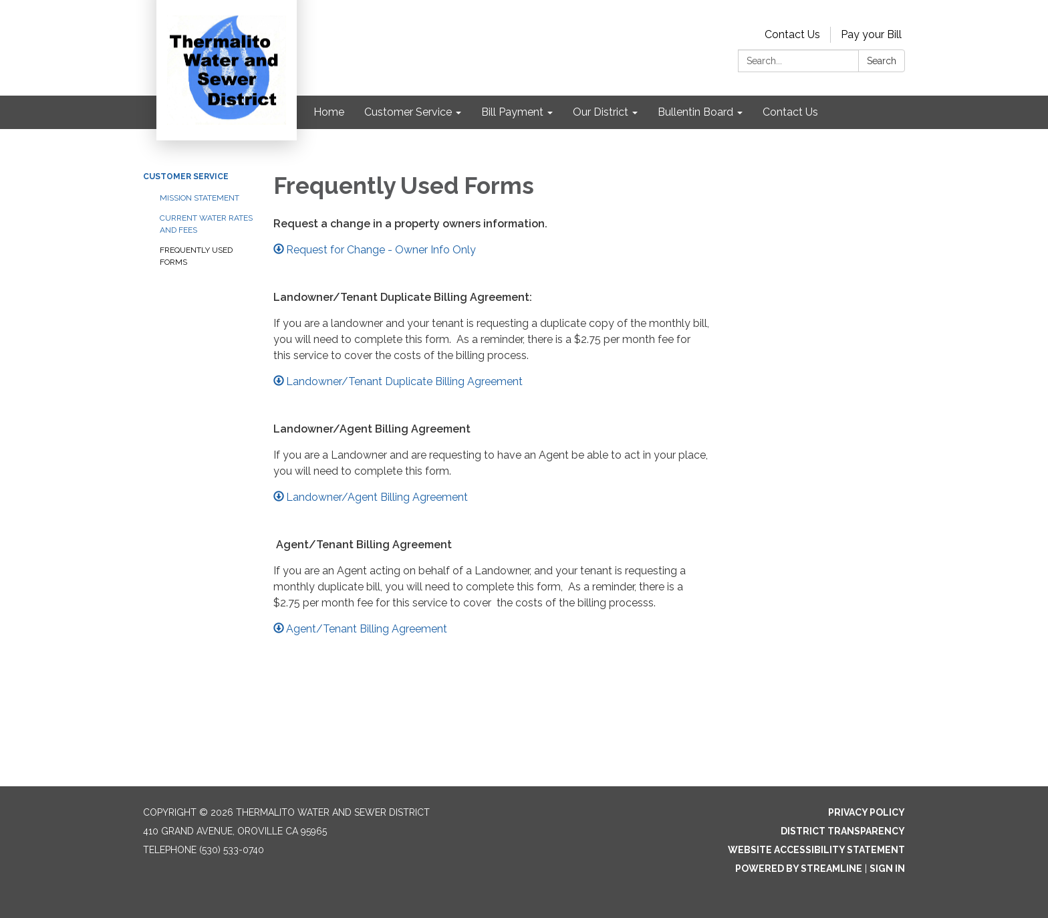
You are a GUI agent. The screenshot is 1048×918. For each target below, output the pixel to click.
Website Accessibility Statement (816, 849)
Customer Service (186, 176)
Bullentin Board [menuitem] (695, 112)
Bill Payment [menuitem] (512, 112)
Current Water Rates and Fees (206, 224)
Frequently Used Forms (196, 256)
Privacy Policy (866, 812)
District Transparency (843, 831)
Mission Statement (199, 198)
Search (881, 60)
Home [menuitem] (328, 112)
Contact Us (792, 34)
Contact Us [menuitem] (790, 112)
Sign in (887, 868)
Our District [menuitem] (600, 112)
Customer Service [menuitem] (408, 112)
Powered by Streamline (798, 868)
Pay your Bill (871, 34)
